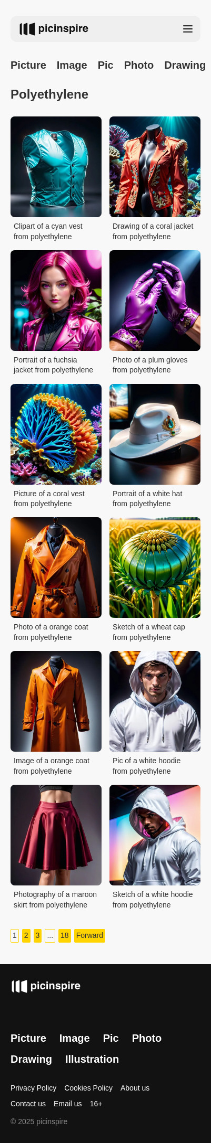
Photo (139, 65)
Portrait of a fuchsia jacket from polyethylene (53, 365)
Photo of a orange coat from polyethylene (51, 632)
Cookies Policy (88, 1088)
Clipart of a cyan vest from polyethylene (48, 231)
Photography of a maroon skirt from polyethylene (55, 899)
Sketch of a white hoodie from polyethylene (153, 899)
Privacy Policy (33, 1088)
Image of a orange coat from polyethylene (51, 765)
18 (65, 935)
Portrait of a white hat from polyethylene (147, 498)
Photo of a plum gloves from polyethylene (150, 365)
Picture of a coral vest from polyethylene (49, 498)
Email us (68, 1103)
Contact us (28, 1103)
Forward (89, 935)
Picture (28, 65)
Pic (106, 65)
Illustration (92, 1059)
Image (72, 65)
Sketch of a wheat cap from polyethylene (149, 632)
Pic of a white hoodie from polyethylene (146, 765)
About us (134, 1088)
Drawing (31, 1059)
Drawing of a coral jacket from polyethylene (153, 231)
